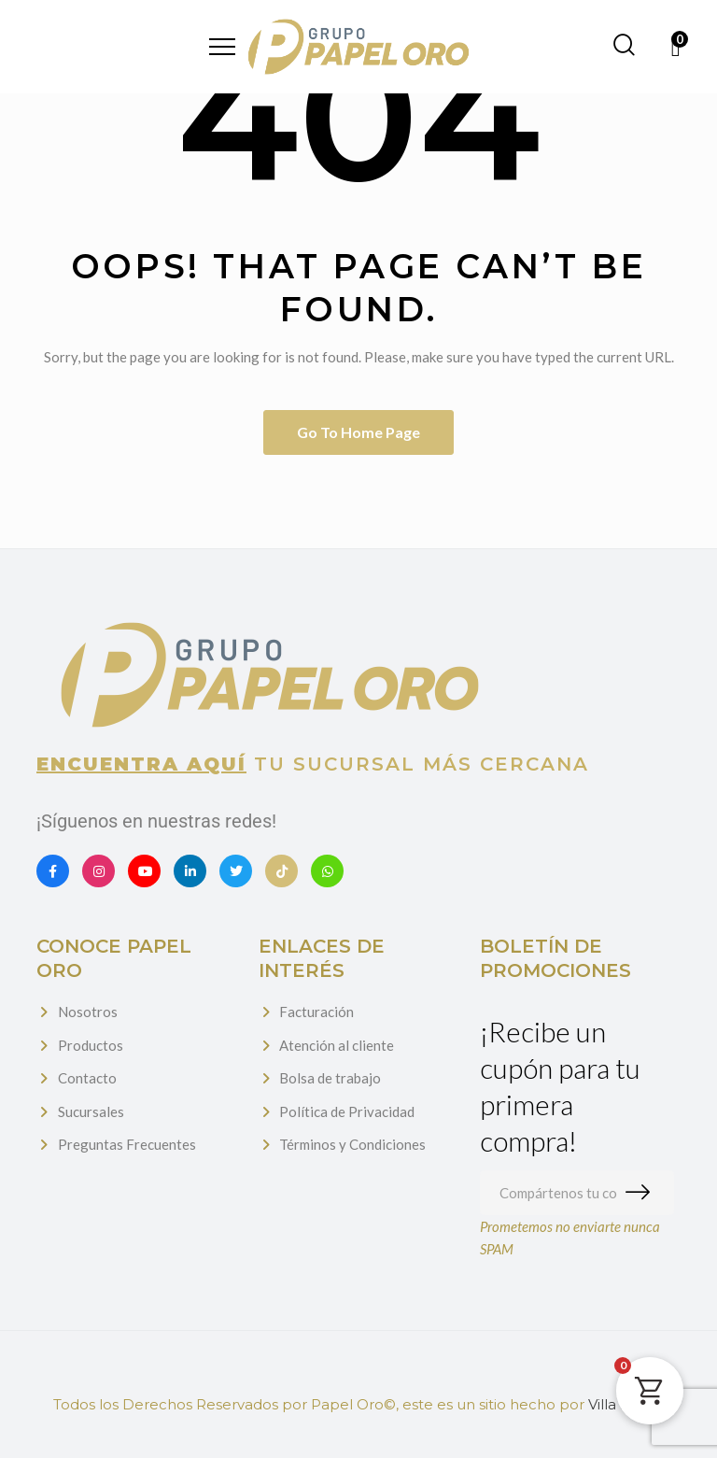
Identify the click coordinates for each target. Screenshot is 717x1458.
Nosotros (88, 1011)
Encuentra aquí (141, 764)
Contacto (87, 1077)
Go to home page (358, 432)
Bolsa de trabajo (330, 1077)
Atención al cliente (336, 1045)
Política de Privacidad (347, 1111)
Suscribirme (642, 1192)
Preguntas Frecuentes (127, 1144)
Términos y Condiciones (352, 1144)
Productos (90, 1045)
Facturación (316, 1011)
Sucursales (91, 1111)
